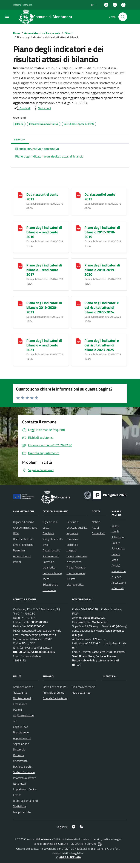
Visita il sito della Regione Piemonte (64, 687)
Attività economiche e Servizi (119, 571)
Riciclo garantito (81, 692)
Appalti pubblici (51, 550)
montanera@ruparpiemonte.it (38, 635)
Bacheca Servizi (22, 766)
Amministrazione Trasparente (42, 33)
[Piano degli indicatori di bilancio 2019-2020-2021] (20, 303)
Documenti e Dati (23, 539)
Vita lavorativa (75, 584)
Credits (17, 795)
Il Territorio (118, 537)
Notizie (96, 522)
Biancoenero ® (99, 848)
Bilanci (68, 33)
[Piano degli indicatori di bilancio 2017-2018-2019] (78, 227)
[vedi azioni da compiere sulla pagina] (42, 108)
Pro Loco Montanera (83, 687)
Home (16, 33)
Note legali (19, 783)
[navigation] (7, 16)
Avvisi (95, 527)
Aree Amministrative (25, 527)
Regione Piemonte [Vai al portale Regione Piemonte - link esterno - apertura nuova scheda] (22, 5)
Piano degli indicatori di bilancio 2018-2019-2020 (102, 269)
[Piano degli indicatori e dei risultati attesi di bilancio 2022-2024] (78, 303)
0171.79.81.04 (27, 618)
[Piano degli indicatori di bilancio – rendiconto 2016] (20, 227)
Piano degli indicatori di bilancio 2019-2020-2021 (44, 307)
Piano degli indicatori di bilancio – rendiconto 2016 (44, 232)
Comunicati (98, 533)
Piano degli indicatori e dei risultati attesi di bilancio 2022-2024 (101, 307)
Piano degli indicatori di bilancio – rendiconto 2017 (44, 269)
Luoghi (115, 531)
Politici (17, 562)
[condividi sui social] (22, 108)
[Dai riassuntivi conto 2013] (78, 194)
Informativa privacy (24, 778)
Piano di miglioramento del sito (23, 715)
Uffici (16, 533)
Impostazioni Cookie (24, 789)
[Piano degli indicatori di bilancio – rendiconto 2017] (20, 265)
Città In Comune (86, 843)
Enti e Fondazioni (23, 545)
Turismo (71, 579)
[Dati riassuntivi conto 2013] (20, 194)
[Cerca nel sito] (122, 16)
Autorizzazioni (51, 556)
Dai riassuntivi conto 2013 (99, 197)
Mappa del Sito (22, 812)
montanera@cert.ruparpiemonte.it (41, 630)
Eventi (115, 525)
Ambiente (48, 533)
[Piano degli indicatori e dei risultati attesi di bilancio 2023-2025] (78, 340)
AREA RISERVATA (68, 857)
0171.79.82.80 (26, 613)
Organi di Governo (23, 522)
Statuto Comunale (24, 772)
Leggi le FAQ (20, 727)
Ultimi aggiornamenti (25, 800)
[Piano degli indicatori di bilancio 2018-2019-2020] (78, 265)
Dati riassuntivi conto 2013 (42, 197)
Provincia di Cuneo (53, 692)
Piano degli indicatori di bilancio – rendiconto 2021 (44, 345)
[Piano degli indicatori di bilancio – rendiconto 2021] (20, 340)
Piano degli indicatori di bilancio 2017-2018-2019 (102, 232)
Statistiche (19, 806)
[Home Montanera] (47, 16)
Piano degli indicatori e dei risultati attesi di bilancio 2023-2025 (101, 345)
